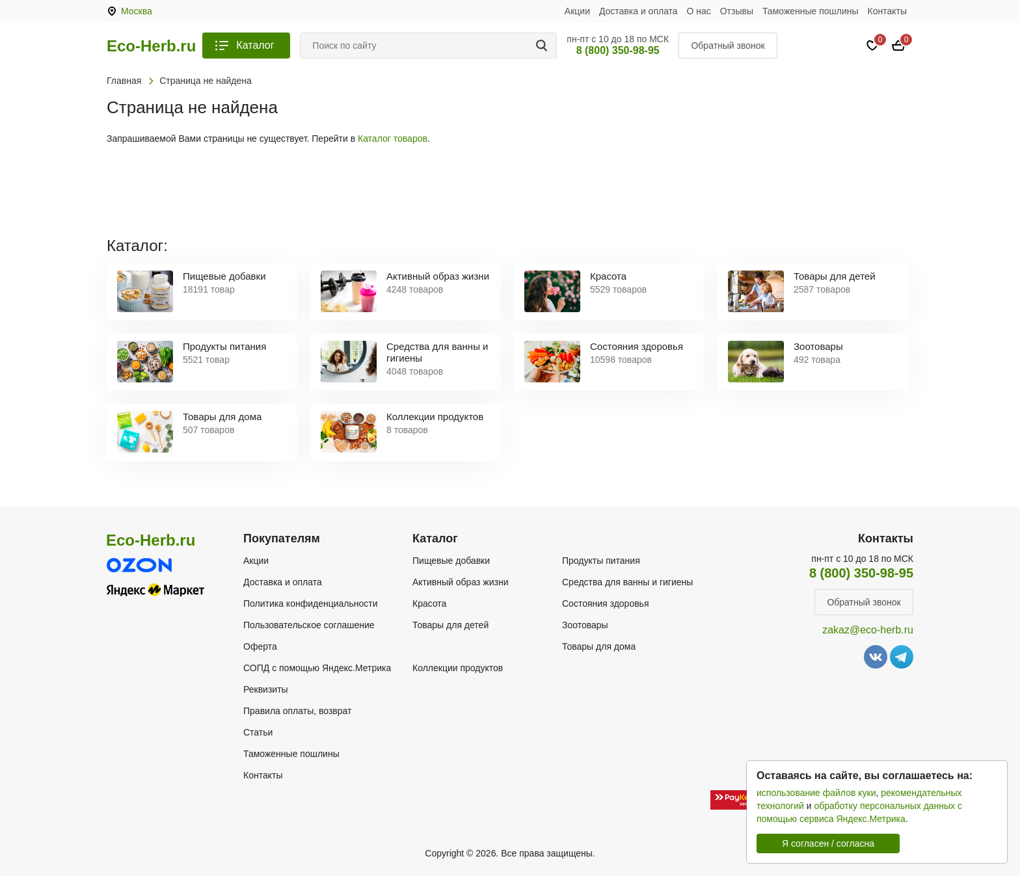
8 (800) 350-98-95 (618, 50)
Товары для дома (599, 646)
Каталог (255, 45)
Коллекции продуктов (457, 668)
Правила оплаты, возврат (297, 711)
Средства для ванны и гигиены (627, 582)
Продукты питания (601, 560)
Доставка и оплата (638, 11)
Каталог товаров (392, 138)
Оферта (260, 646)
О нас (699, 11)
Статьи (258, 732)
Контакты (887, 11)
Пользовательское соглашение (309, 625)
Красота (429, 603)
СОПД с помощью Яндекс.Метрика (317, 668)
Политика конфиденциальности (310, 603)
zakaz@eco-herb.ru (867, 629)
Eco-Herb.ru (151, 46)
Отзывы (736, 11)
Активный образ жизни (460, 582)
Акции (577, 11)
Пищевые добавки (451, 560)
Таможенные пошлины (810, 11)
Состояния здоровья (605, 603)
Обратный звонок (727, 45)
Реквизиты (265, 689)
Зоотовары (585, 625)
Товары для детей (450, 625)
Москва (136, 11)
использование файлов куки (816, 793)
